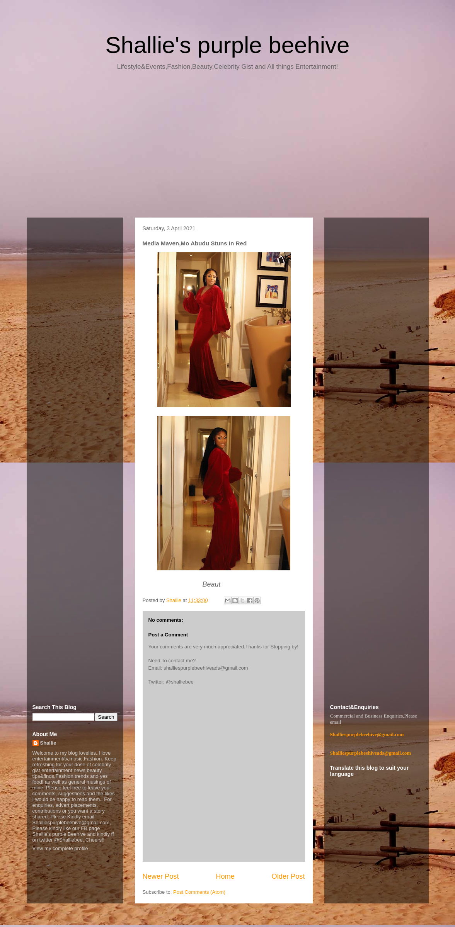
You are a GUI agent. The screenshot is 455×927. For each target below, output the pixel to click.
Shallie (48, 743)
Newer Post (161, 876)
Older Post (288, 876)
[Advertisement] (227, 147)
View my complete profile (60, 848)
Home (225, 876)
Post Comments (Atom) (199, 892)
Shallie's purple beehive (228, 45)
